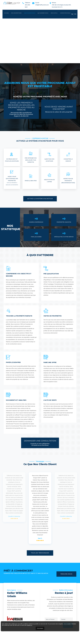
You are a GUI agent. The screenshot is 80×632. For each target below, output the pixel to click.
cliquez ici (29, 625)
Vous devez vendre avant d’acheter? (58, 109)
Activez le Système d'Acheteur (40, 198)
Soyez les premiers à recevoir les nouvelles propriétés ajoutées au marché (21, 109)
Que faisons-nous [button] (29, 13)
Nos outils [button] (54, 13)
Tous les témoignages (40, 553)
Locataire (48, 617)
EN (75, 14)
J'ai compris (40, 628)
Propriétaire (49, 614)
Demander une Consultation (40, 443)
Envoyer (68, 616)
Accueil (6, 13)
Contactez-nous (65, 13)
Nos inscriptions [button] (16, 13)
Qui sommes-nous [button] (43, 13)
